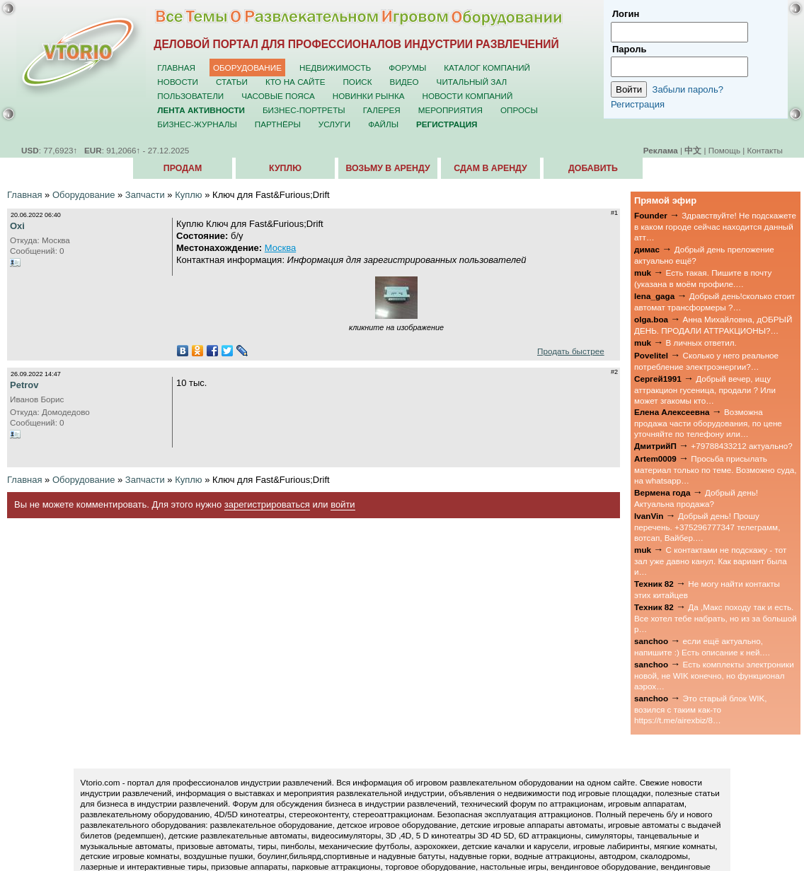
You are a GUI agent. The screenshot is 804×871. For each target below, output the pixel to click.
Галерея (382, 110)
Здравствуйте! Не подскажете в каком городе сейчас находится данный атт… (715, 226)
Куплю (285, 168)
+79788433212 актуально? (741, 445)
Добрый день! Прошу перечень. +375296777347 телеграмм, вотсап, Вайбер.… (707, 526)
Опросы (519, 110)
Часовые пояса (277, 95)
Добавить (593, 168)
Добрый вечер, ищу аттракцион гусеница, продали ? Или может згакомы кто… (705, 389)
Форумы (407, 67)
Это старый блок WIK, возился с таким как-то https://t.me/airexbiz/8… (700, 709)
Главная (176, 67)
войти (343, 504)
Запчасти (145, 194)
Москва (280, 247)
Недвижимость (335, 67)
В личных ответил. (701, 342)
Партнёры (278, 124)
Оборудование (247, 67)
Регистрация (638, 104)
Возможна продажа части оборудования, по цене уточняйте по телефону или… (708, 422)
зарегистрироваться (267, 504)
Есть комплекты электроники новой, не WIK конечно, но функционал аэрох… (714, 675)
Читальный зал (472, 81)
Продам (182, 168)
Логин (625, 13)
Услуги (334, 124)
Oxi (17, 226)
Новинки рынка (369, 95)
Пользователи (190, 95)
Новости (177, 81)
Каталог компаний (487, 67)
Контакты (765, 150)
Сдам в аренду (490, 168)
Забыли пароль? (688, 89)
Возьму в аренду (387, 168)
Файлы (383, 124)
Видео (404, 81)
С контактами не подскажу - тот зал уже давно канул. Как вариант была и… (710, 560)
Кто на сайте (295, 81)
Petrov (24, 385)
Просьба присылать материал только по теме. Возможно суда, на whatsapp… (715, 469)
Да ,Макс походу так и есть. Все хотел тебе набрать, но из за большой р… (715, 617)
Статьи (232, 81)
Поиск (357, 81)
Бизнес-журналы (196, 124)
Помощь (724, 150)
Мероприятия (450, 110)
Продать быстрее (570, 351)
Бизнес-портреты (304, 110)
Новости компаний (468, 95)
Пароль (629, 49)
